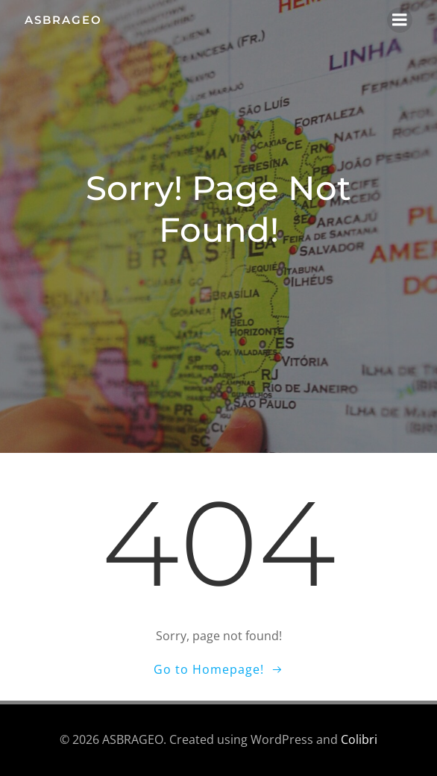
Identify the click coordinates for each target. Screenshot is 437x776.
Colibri (359, 739)
